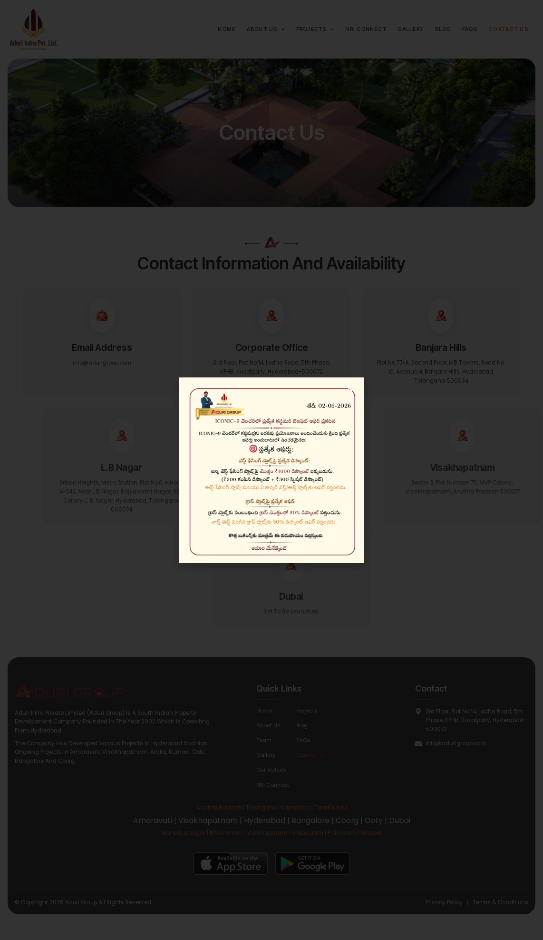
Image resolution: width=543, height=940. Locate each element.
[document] (271, 470)
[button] (349, 388)
